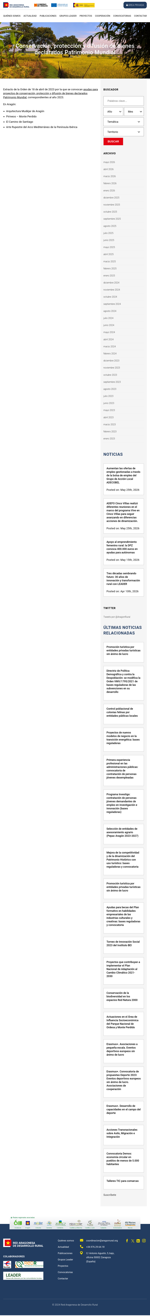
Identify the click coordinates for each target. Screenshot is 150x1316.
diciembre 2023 (111, 360)
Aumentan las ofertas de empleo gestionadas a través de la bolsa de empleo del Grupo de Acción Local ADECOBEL (123, 475)
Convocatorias (122, 16)
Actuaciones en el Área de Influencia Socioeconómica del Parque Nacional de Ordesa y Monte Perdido (122, 1023)
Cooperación (102, 16)
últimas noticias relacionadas (122, 630)
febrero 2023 (109, 431)
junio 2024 (108, 325)
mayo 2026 (109, 162)
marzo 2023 (109, 424)
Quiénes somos (12, 16)
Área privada (135, 5)
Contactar (140, 16)
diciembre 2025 (111, 197)
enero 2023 (109, 438)
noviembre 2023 (111, 367)
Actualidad (30, 16)
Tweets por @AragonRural (116, 617)
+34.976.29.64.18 (92, 1247)
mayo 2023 (109, 410)
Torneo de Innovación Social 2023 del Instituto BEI (123, 944)
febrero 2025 (109, 268)
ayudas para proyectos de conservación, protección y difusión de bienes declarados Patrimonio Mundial (50, 93)
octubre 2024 (110, 296)
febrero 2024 (109, 353)
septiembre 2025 (112, 218)
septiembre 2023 (112, 382)
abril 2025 (108, 254)
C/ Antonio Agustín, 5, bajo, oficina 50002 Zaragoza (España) (97, 1258)
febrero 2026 (109, 183)
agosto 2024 (109, 311)
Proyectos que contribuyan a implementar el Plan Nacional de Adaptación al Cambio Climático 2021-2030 (123, 969)
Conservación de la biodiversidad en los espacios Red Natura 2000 (122, 997)
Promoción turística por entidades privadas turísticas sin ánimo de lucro (123, 651)
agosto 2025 (109, 226)
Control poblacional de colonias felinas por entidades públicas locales (122, 713)
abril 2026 (108, 169)
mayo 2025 (109, 247)
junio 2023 (108, 403)
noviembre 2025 (111, 204)
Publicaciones (48, 16)
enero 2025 (109, 275)
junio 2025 (108, 240)
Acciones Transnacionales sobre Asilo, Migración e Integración (121, 1134)
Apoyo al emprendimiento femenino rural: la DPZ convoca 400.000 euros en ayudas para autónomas (122, 547)
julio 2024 (108, 318)
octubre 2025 (110, 211)
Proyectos (86, 16)
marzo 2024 (109, 346)
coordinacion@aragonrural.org (99, 1241)
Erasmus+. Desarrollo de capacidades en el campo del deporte (123, 1110)
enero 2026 (109, 190)
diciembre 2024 (111, 282)
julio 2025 (108, 233)
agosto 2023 (109, 389)
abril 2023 (108, 417)
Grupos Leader (67, 16)
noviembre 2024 (111, 289)
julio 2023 (108, 396)
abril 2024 (108, 339)
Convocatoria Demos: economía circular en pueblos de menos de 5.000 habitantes (122, 1159)
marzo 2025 (109, 261)
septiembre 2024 (112, 304)
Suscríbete (109, 1195)
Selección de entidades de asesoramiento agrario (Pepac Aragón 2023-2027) (122, 833)
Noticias (113, 454)
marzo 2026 (109, 176)
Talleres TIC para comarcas (122, 1181)
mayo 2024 (109, 332)
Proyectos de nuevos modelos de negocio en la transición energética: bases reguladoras (123, 738)
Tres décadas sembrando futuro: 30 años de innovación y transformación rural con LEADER (123, 579)
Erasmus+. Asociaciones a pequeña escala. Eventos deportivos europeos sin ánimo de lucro (122, 1050)
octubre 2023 (110, 374)
